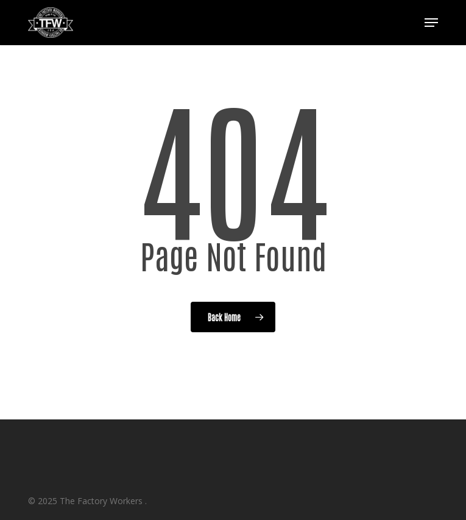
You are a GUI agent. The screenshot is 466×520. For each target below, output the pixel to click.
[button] (431, 22)
